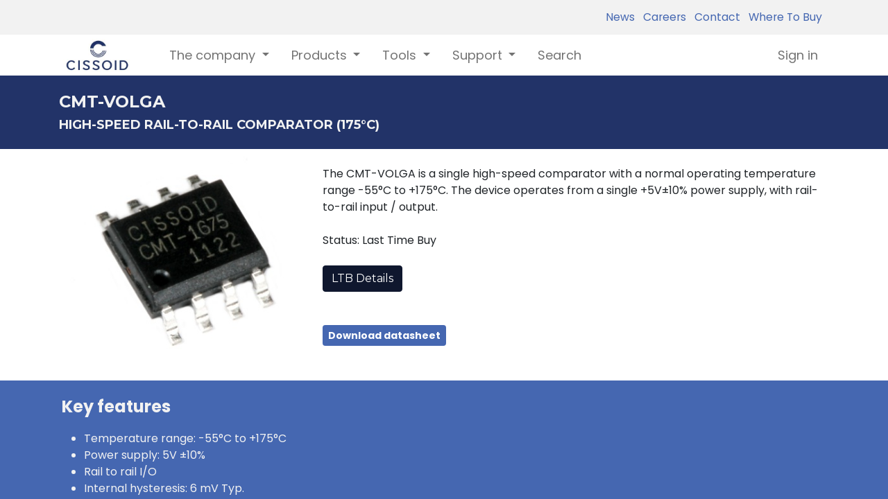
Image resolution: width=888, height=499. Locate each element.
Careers (662, 17)
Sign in (798, 55)
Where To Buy (782, 17)
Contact (714, 17)
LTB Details (362, 278)
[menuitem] (559, 55)
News (620, 17)
